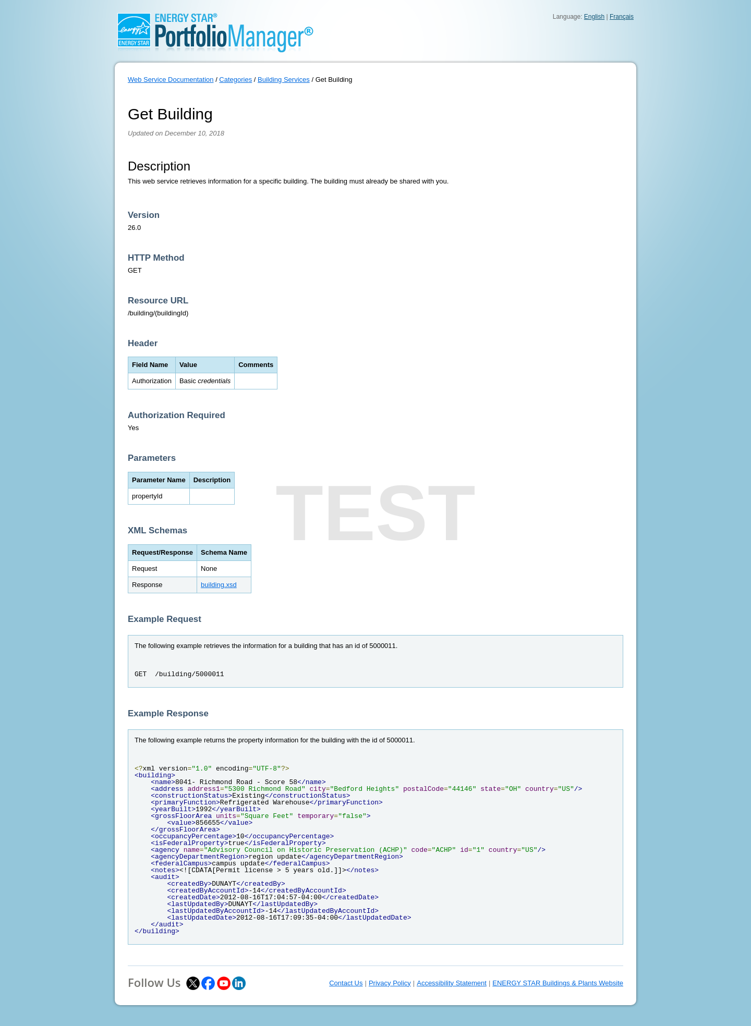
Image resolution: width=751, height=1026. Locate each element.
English (594, 16)
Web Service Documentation (171, 79)
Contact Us (345, 983)
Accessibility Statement (452, 983)
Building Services (284, 79)
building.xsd (219, 585)
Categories (235, 79)
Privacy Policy (390, 983)
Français (622, 16)
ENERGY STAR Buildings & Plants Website (557, 983)
